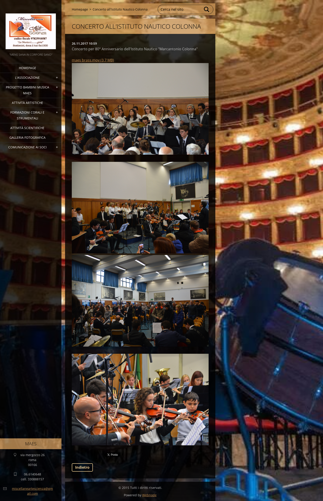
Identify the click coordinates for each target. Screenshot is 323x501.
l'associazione (27, 77)
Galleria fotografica (27, 137)
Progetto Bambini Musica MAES (27, 90)
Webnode (149, 495)
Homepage (27, 68)
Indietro (82, 467)
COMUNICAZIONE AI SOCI (27, 147)
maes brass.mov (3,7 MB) (93, 60)
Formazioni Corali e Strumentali (27, 115)
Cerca (207, 9)
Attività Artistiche (27, 103)
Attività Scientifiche (27, 128)
